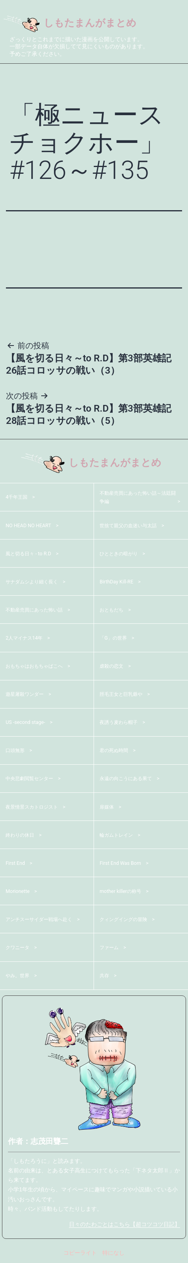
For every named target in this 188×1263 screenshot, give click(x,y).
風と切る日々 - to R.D (32, 554)
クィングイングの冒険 (127, 920)
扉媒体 (108, 808)
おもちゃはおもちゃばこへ (39, 667)
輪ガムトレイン (119, 836)
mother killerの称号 (124, 892)
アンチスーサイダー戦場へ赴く (42, 920)
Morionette (19, 892)
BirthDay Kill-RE (119, 582)
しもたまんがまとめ (77, 23)
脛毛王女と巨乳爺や (125, 695)
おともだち (113, 611)
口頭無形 (17, 751)
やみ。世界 (19, 977)
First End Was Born (123, 864)
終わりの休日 (22, 836)
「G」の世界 (115, 639)
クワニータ (19, 949)
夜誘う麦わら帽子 (122, 723)
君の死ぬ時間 (116, 751)
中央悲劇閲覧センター (33, 780)
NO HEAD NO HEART (32, 526)
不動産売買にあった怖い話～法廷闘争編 (138, 498)
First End (17, 864)
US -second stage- (28, 723)
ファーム (111, 949)
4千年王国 (18, 498)
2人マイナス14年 (27, 639)
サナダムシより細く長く (36, 582)
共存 (105, 977)
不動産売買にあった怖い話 (39, 611)
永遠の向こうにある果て (130, 780)
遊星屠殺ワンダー (28, 695)
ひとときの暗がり (122, 554)
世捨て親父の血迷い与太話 (133, 526)
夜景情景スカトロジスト (36, 808)
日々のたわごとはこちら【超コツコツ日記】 (124, 1225)
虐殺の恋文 (113, 667)
